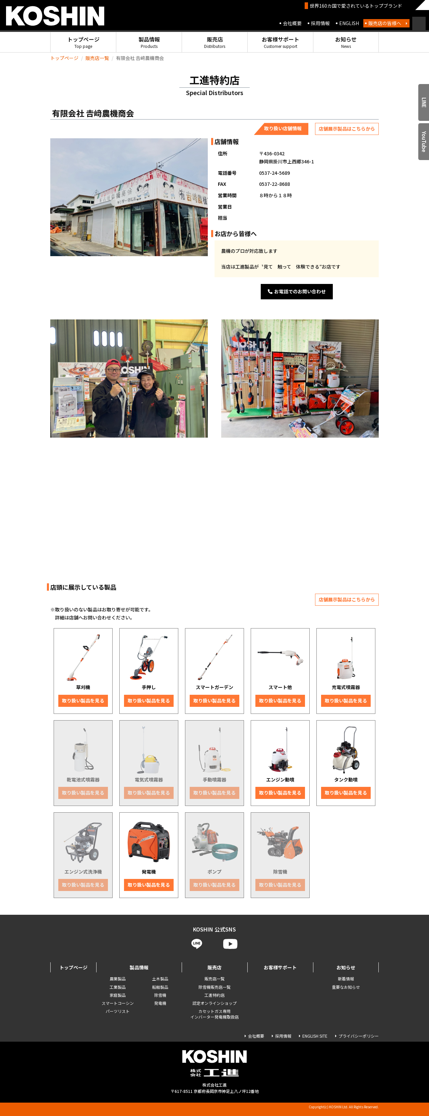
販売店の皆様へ (384, 23)
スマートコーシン (118, 1003)
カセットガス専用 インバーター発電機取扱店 (214, 1014)
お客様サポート (280, 42)
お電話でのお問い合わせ (297, 291)
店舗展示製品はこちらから (347, 128)
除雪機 (160, 995)
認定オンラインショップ (214, 1003)
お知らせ (346, 42)
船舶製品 (160, 987)
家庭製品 (118, 995)
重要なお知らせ (346, 987)
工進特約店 (214, 995)
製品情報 (149, 42)
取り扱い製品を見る (83, 700)
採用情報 (320, 23)
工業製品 (118, 987)
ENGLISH (349, 23)
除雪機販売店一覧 (214, 987)
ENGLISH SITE (314, 1036)
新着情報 (346, 978)
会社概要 (292, 23)
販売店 (214, 42)
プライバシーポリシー (359, 1036)
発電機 (160, 1003)
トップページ (83, 42)
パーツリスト (118, 1011)
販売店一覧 (97, 58)
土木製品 (160, 978)
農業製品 (118, 978)
